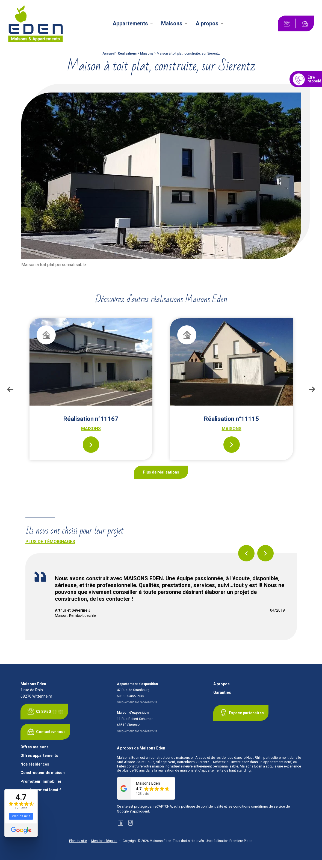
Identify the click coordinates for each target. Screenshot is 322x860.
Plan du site (78, 841)
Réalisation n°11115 (231, 418)
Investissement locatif (40, 790)
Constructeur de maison (42, 773)
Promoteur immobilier (40, 781)
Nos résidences (34, 764)
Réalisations (127, 53)
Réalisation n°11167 (90, 418)
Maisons (171, 23)
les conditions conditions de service (256, 806)
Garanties (222, 693)
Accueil (108, 53)
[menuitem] (133, 23)
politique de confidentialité (202, 806)
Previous (10, 389)
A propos (207, 23)
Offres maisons (34, 747)
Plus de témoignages (50, 541)
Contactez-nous (45, 732)
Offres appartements (39, 756)
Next (312, 389)
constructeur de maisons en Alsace (178, 757)
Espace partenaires (241, 713)
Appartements (130, 23)
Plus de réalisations (161, 472)
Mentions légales (104, 841)
